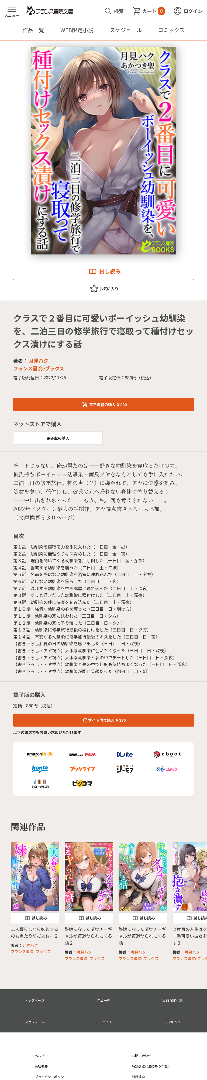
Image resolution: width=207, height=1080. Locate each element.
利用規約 (138, 1076)
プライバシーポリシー (51, 1076)
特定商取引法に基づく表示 (151, 1066)
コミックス (171, 30)
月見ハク (38, 360)
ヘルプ (39, 1055)
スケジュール (126, 30)
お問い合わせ (141, 1055)
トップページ (34, 1000)
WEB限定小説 (77, 30)
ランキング (172, 1021)
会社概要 (41, 1066)
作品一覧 (33, 30)
